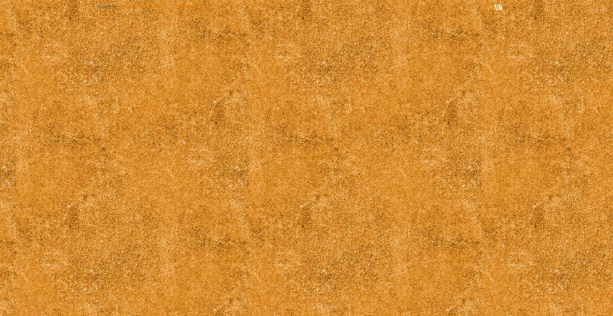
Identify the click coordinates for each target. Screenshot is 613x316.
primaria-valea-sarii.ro (145, 6)
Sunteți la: (107, 6)
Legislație (187, 6)
